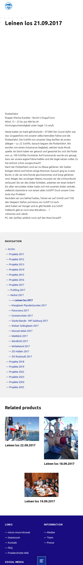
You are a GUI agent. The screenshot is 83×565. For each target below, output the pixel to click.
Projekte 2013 (16, 240)
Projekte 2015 (16, 250)
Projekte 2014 (16, 245)
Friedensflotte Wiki (18, 528)
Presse (50, 518)
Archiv (11, 224)
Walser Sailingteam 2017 (25, 301)
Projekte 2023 (16, 352)
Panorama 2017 (20, 286)
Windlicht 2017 (20, 316)
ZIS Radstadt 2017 (22, 332)
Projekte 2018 (16, 337)
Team (50, 513)
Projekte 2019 (16, 342)
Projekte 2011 (16, 229)
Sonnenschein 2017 (22, 291)
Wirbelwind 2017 (21, 321)
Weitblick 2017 (20, 311)
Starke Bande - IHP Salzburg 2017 (30, 296)
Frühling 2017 (17, 265)
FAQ (10, 523)
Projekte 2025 (16, 362)
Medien (51, 508)
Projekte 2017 (16, 260)
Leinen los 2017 (24, 275)
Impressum (14, 513)
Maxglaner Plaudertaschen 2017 (29, 281)
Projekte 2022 (16, 347)
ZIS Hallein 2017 (20, 327)
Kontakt (12, 518)
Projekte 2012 (16, 235)
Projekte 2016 (16, 255)
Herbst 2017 (17, 270)
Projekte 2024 (16, 357)
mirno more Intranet (19, 508)
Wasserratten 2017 (22, 306)
